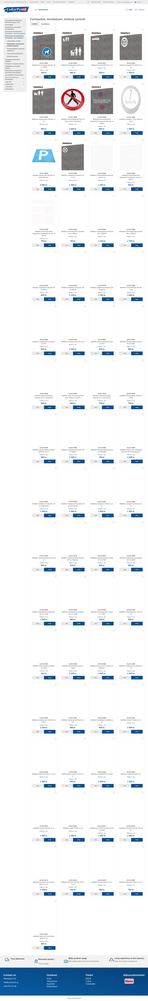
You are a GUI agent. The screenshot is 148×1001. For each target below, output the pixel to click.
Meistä (88, 979)
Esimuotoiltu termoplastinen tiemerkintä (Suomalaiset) (13, 71)
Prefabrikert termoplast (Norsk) (14, 63)
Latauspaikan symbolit (13, 41)
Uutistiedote (90, 984)
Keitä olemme (34, 2)
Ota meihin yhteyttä (59, 2)
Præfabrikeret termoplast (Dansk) (12, 67)
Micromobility (9, 24)
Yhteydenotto (52, 981)
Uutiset (48, 2)
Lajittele (35, 24)
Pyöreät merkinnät (12, 56)
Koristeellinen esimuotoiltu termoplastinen (13, 28)
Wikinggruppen (76, 998)
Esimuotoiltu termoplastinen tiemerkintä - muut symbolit (15, 37)
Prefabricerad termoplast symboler (12, 60)
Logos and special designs (15, 53)
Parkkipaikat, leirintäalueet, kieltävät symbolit (15, 45)
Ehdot (43, 2)
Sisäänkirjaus (52, 986)
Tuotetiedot (71, 2)
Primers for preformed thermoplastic (15, 78)
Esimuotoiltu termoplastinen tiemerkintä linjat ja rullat (13, 21)
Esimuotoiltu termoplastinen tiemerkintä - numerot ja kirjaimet (15, 32)
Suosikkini (51, 984)
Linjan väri (15, 81)
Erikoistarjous (9, 89)
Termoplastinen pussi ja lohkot (14, 75)
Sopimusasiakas (108, 2)
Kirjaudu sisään (96, 2)
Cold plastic (8, 86)
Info (37, 77)
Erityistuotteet (15, 84)
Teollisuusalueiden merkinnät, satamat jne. (16, 49)
